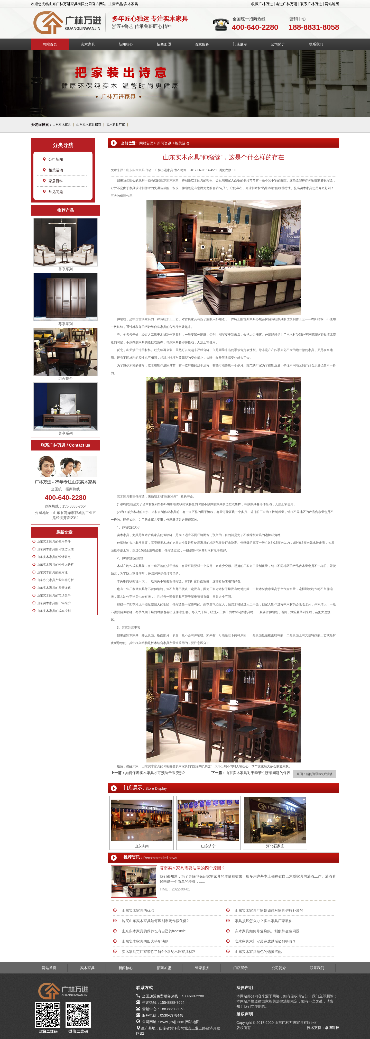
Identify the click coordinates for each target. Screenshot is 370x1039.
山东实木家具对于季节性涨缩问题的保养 (258, 773)
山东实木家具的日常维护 (54, 603)
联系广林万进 (311, 4)
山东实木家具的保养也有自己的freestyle (154, 931)
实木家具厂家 (115, 124)
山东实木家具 (61, 124)
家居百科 (52, 181)
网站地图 (332, 4)
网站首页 (50, 44)
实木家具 (88, 44)
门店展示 (240, 44)
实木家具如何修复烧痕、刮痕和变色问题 (267, 931)
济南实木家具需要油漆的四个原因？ (192, 868)
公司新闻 (52, 159)
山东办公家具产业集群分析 (55, 580)
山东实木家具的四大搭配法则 (145, 941)
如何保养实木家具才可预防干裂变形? (155, 773)
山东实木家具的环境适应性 (55, 549)
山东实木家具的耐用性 (52, 572)
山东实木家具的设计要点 (54, 557)
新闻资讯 (164, 143)
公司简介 (278, 44)
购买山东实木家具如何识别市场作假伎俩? (155, 921)
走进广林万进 (286, 4)
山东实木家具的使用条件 (54, 541)
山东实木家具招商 (88, 124)
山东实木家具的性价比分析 (55, 564)
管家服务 (202, 44)
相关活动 (52, 170)
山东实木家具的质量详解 (54, 588)
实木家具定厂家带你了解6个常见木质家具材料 (159, 952)
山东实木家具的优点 (138, 910)
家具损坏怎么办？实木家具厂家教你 (263, 921)
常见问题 (52, 192)
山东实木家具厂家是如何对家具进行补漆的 (269, 910)
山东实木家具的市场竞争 (54, 595)
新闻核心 (126, 44)
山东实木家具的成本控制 (54, 611)
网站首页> (147, 143)
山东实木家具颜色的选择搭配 (258, 952)
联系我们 (316, 44)
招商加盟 (164, 44)
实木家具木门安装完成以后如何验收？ (265, 941)
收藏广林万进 (262, 4)
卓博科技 (332, 1028)
